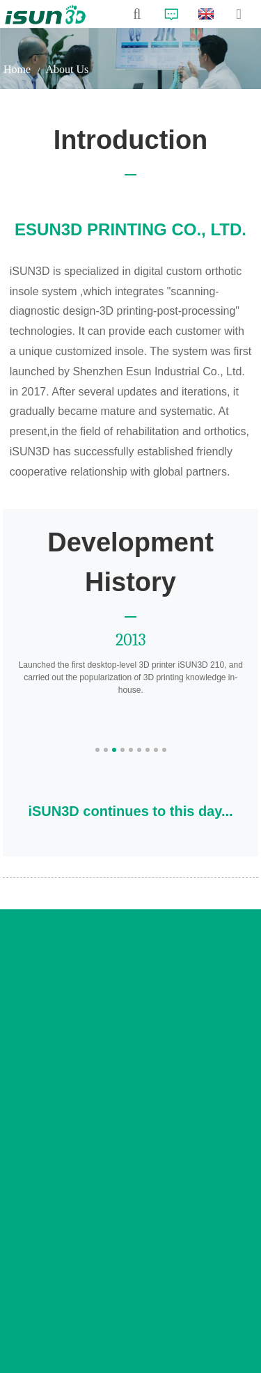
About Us (66, 69)
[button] (97, 750)
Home (17, 69)
